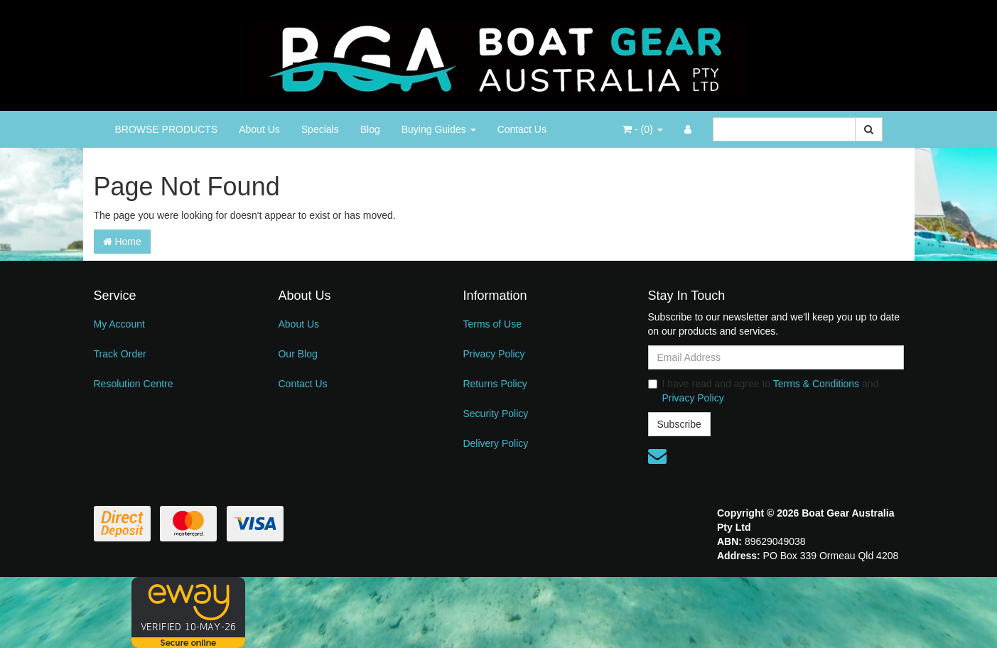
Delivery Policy (495, 443)
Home (122, 241)
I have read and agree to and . (763, 391)
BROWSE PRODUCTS (166, 129)
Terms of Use (492, 324)
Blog (370, 129)
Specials (320, 129)
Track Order (120, 354)
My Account (119, 324)
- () (642, 129)
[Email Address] (776, 357)
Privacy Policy (493, 354)
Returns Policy (495, 383)
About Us (259, 129)
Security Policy (495, 413)
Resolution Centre (133, 383)
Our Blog (297, 354)
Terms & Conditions (816, 383)
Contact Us (521, 129)
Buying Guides (439, 129)
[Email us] (657, 456)
